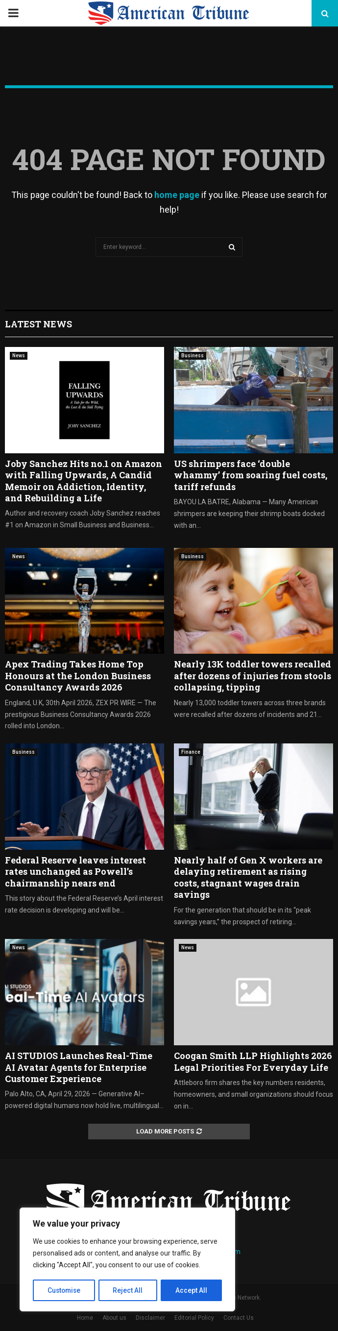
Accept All (192, 1290)
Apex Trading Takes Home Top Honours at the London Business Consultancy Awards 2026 (78, 675)
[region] (127, 1259)
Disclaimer (150, 1317)
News (18, 355)
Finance (190, 752)
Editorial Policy (194, 1317)
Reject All (129, 1290)
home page (176, 195)
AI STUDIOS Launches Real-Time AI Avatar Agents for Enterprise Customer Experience (78, 1067)
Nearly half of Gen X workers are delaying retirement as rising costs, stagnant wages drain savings (248, 877)
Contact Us (238, 1317)
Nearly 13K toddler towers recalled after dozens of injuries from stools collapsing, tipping (252, 675)
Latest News (38, 324)
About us (114, 1317)
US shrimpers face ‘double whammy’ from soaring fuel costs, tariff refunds (250, 475)
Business (192, 355)
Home (85, 1317)
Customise (64, 1290)
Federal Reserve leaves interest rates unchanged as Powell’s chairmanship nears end (75, 871)
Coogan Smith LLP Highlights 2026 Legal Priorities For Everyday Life (253, 1061)
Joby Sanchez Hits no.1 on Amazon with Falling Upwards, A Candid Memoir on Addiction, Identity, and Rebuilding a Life (83, 481)
